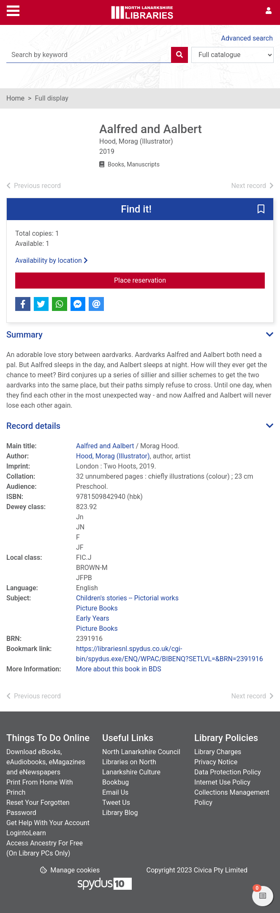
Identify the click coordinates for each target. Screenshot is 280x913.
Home (15, 98)
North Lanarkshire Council (141, 752)
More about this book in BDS (118, 669)
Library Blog (120, 813)
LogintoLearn (26, 833)
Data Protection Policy (227, 772)
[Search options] (232, 55)
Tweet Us (116, 803)
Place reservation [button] (174, 279)
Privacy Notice (215, 762)
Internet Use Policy (222, 782)
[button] (261, 209)
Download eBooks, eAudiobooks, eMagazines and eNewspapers (45, 762)
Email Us (115, 792)
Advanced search (247, 38)
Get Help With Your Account (48, 823)
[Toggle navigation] (13, 9)
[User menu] (269, 11)
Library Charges (217, 752)
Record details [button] (33, 426)
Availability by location (51, 260)
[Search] (179, 55)
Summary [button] (24, 335)
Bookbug (115, 782)
